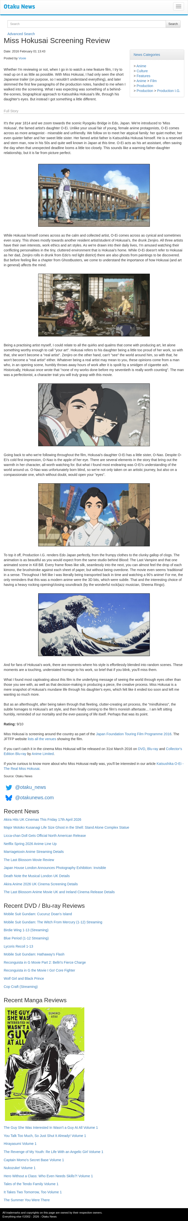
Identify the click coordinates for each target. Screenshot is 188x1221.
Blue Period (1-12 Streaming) (26, 938)
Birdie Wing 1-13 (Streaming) (26, 930)
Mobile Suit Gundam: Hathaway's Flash (34, 954)
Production (145, 86)
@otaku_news (30, 787)
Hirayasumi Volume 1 (20, 1144)
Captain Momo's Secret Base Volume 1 (34, 1160)
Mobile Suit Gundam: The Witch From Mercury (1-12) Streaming (53, 922)
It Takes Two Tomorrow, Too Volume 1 (33, 1192)
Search (173, 24)
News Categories (147, 55)
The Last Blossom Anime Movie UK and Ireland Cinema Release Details (59, 892)
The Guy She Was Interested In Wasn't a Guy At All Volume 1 (51, 1128)
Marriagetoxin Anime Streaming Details (34, 852)
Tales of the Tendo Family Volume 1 (31, 1184)
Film (153, 81)
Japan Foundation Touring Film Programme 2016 (133, 734)
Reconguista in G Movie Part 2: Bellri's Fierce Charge (45, 962)
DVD (141, 749)
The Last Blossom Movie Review (29, 860)
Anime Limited (43, 754)
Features (143, 76)
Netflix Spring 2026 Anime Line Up (30, 844)
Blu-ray (152, 749)
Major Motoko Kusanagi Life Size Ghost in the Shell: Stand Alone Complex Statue (66, 827)
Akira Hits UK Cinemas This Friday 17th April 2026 (42, 819)
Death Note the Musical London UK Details (37, 876)
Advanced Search (21, 34)
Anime (141, 66)
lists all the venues (42, 739)
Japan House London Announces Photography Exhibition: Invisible (55, 868)
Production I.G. (168, 91)
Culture (142, 71)
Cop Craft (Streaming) (21, 987)
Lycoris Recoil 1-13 (18, 946)
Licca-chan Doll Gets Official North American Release (45, 836)
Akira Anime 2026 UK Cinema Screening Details (41, 884)
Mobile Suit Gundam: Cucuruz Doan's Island (38, 914)
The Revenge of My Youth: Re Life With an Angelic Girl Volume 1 (53, 1152)
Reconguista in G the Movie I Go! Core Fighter (39, 970)
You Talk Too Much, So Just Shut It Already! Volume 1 (45, 1136)
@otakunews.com (34, 797)
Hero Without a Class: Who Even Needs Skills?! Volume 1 (48, 1176)
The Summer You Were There (27, 1200)
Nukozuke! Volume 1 (19, 1168)
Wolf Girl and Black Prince (24, 978)
